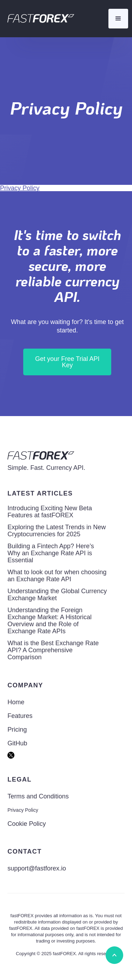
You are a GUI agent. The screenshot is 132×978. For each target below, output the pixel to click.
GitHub (17, 743)
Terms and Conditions (38, 796)
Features (19, 715)
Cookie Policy (26, 823)
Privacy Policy (19, 188)
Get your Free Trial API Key (67, 362)
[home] (39, 18)
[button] (118, 18)
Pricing (17, 729)
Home (15, 702)
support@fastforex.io (36, 868)
